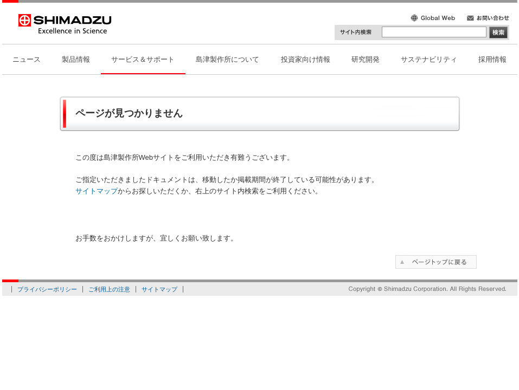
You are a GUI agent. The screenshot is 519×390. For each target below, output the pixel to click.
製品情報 (76, 59)
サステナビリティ (429, 59)
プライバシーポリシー (47, 289)
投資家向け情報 (305, 59)
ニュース (26, 59)
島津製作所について (227, 59)
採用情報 (492, 59)
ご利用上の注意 (109, 289)
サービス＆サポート (143, 59)
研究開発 (365, 59)
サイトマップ (96, 191)
